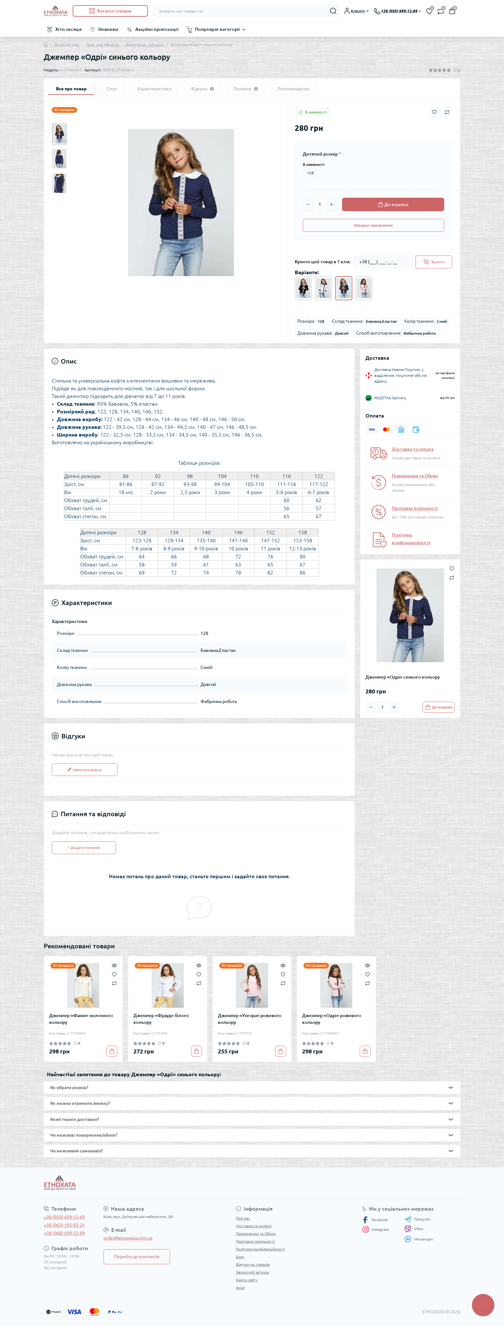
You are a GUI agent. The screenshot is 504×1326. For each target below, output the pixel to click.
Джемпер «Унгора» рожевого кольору (249, 1019)
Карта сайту (246, 1280)
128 (310, 173)
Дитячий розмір (322, 154)
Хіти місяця (68, 29)
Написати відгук (85, 770)
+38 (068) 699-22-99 (64, 1233)
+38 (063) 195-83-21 (64, 1225)
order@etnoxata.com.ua (128, 1237)
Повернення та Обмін (415, 475)
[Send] (434, 262)
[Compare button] (447, 112)
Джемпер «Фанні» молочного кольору (81, 1019)
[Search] (333, 11)
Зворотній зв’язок (252, 1272)
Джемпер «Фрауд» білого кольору (161, 1019)
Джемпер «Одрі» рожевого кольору (331, 1019)
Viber (414, 1228)
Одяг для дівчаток (102, 44)
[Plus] (331, 204)
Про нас (243, 1218)
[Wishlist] (114, 973)
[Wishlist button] (434, 112)
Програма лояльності (415, 508)
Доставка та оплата (412, 449)
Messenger (418, 1239)
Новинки (108, 29)
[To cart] (438, 707)
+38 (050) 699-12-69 (64, 1217)
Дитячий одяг (67, 44)
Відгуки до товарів (253, 1264)
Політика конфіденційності (260, 1249)
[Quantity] (319, 204)
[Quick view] (114, 964)
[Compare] (114, 983)
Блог (240, 1257)
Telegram (417, 1219)
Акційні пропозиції (156, 29)
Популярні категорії (217, 29)
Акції (240, 1287)
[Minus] (308, 204)
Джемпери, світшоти (145, 44)
